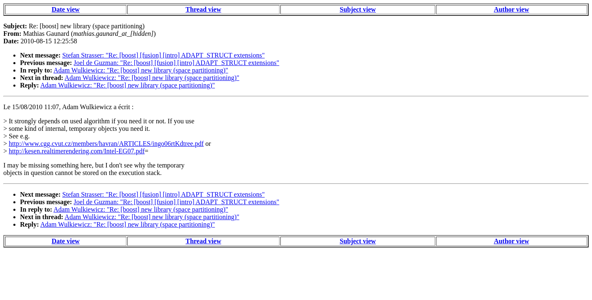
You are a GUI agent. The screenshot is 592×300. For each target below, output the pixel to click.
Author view (511, 9)
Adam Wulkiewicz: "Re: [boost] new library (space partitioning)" (140, 70)
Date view (66, 9)
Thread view (203, 9)
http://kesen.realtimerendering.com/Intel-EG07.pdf (77, 151)
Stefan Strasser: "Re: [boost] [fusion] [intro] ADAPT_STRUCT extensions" (163, 55)
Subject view (358, 9)
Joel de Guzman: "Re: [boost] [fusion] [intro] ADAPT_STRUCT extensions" (177, 62)
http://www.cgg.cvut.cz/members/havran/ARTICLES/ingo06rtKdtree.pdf (106, 143)
